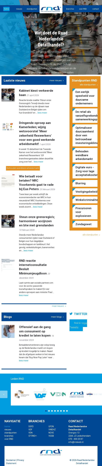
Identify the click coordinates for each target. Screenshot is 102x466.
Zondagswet (83, 224)
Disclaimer (11, 460)
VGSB (51, 436)
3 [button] (52, 411)
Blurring (80, 183)
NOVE (51, 433)
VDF (30, 429)
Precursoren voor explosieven (83, 212)
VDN (30, 433)
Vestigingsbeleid (85, 191)
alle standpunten (89, 84)
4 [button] (55, 411)
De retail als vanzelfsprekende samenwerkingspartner (85, 115)
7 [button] (64, 411)
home (6, 9)
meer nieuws (56, 80)
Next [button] (98, 394)
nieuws (19, 9)
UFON (51, 426)
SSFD (31, 426)
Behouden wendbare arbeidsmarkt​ (23, 168)
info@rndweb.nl (75, 442)
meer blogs (57, 317)
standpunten (32, 9)
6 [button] (61, 411)
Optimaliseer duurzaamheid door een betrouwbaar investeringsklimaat (85, 135)
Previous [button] (3, 394)
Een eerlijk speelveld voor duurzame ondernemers (85, 97)
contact (95, 9)
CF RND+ (32, 436)
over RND (83, 9)
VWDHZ (52, 429)
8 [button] (67, 411)
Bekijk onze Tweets (78, 325)
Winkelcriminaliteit (85, 200)
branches (70, 9)
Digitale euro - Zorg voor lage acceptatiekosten (85, 171)
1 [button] (46, 411)
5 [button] (58, 411)
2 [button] (49, 411)
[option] (51, 37)
